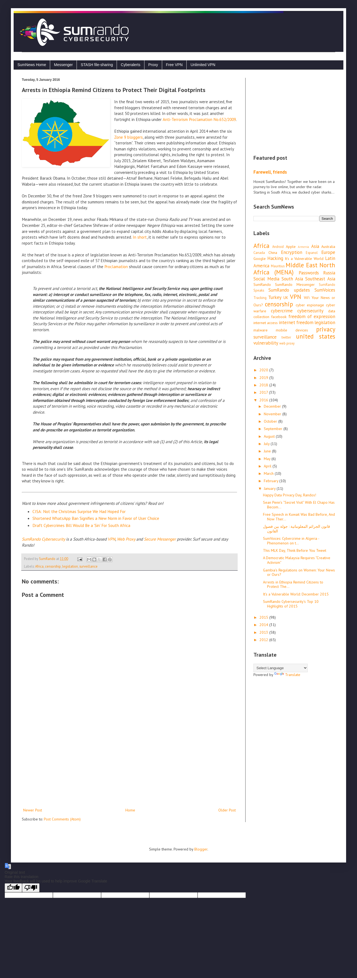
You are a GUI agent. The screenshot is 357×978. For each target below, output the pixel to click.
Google (259, 258)
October (271, 421)
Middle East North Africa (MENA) (294, 268)
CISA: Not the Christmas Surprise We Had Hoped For (79, 511)
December (273, 406)
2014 (264, 624)
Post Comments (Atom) (62, 819)
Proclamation (116, 266)
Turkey (275, 297)
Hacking (275, 258)
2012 (264, 639)
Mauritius (278, 266)
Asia (315, 246)
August (270, 436)
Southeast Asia (320, 279)
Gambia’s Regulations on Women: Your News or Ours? (299, 572)
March (269, 473)
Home (130, 810)
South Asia (292, 279)
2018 (264, 385)
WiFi (307, 297)
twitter (286, 337)
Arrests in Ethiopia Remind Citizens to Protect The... (293, 584)
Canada (259, 252)
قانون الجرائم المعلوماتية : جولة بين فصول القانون (296, 529)
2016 (264, 400)
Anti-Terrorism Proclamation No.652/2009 (199, 119)
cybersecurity (310, 311)
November (273, 413)
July (267, 443)
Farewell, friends (270, 172)
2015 (264, 617)
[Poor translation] (31, 887)
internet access (265, 322)
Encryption (291, 252)
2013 (264, 632)
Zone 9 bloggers (128, 137)
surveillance (88, 566)
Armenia (303, 247)
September (273, 428)
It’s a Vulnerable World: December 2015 (296, 594)
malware (260, 330)
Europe (328, 252)
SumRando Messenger (295, 284)
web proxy (287, 343)
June (268, 451)
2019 (264, 377)
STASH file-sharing (97, 65)
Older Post (227, 810)
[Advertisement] (129, 762)
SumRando (262, 284)
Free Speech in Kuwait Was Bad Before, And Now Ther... (299, 516)
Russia (329, 273)
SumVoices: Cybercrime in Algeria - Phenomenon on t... (291, 541)
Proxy (153, 65)
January (270, 488)
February (271, 480)
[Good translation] (13, 887)
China (272, 252)
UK (285, 297)
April (268, 466)
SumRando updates (289, 290)
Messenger (63, 65)
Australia (328, 246)
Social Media (266, 279)
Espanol (312, 252)
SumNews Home (31, 65)
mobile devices (292, 330)
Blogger (200, 849)
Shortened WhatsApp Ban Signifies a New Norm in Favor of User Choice (95, 518)
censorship (53, 566)
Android (278, 246)
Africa (39, 566)
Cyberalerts (130, 65)
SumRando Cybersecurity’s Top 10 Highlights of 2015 (291, 604)
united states (315, 336)
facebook (278, 316)
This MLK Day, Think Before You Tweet (294, 550)
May (267, 458)
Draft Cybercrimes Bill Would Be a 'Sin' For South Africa (81, 525)
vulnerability (265, 343)
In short (140, 237)
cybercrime (282, 311)
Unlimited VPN (202, 65)
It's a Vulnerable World (304, 258)
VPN (295, 297)
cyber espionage (310, 305)
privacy (325, 329)
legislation (70, 566)
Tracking (260, 297)
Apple (291, 246)
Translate (287, 674)
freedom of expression (311, 316)
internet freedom (296, 322)
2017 (264, 392)
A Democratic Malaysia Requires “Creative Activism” (296, 560)
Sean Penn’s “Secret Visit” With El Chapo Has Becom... (299, 504)
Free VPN (174, 65)
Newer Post (32, 810)
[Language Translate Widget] (280, 668)
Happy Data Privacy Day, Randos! (289, 495)
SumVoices (324, 290)
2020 (264, 370)
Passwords (309, 273)
